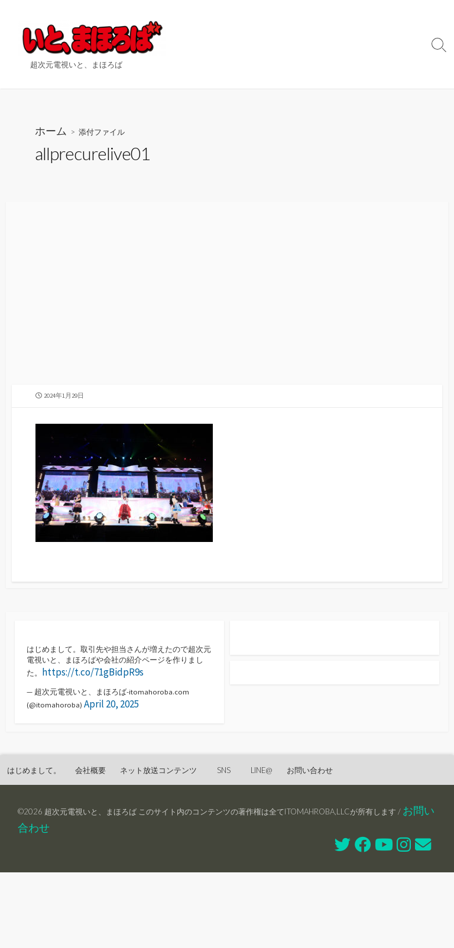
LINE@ (374, 44)
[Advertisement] (227, 304)
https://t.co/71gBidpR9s (77, 727)
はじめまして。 (238, 15)
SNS (331, 44)
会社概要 (308, 15)
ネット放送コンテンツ (253, 44)
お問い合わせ (233, 74)
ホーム (54, 134)
